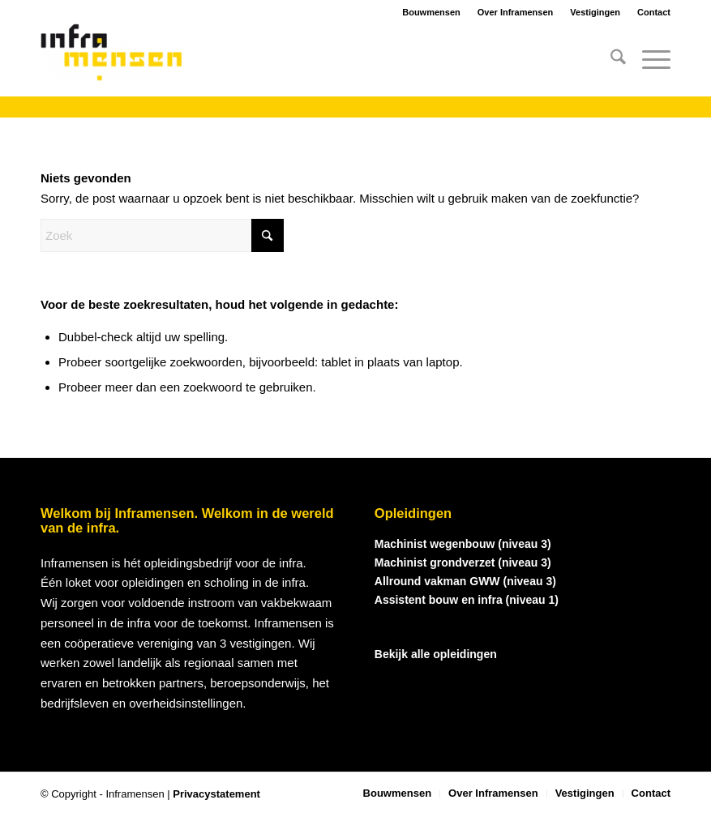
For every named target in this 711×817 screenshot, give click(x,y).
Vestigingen (595, 12)
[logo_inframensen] (111, 60)
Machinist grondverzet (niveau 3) (463, 562)
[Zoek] (610, 60)
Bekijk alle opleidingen (436, 654)
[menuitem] (610, 60)
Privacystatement (216, 794)
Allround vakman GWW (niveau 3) (465, 581)
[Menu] (648, 60)
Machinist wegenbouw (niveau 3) (463, 543)
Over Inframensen (516, 12)
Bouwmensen (431, 12)
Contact (653, 12)
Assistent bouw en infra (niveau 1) (467, 599)
